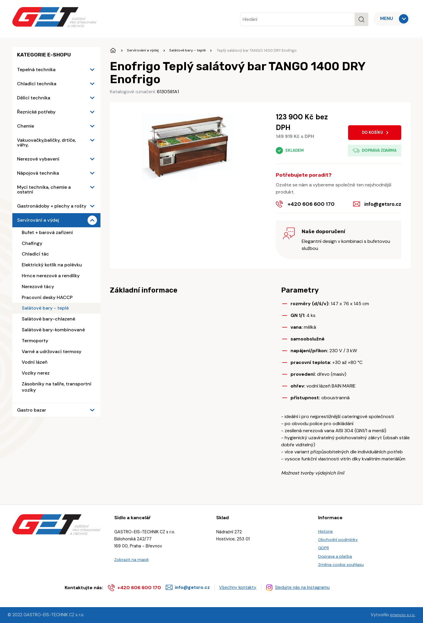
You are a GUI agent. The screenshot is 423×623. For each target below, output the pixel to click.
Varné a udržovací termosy (51, 351)
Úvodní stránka (113, 50)
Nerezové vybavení (38, 159)
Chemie (25, 126)
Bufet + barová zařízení (47, 232)
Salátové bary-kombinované (53, 330)
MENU (387, 19)
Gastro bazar (31, 410)
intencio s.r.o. (402, 615)
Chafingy (32, 243)
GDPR (323, 546)
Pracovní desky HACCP (47, 297)
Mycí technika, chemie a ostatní (44, 189)
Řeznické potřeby (36, 112)
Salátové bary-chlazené (48, 319)
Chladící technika (36, 84)
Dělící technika (33, 98)
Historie (325, 529)
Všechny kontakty (241, 587)
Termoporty (35, 341)
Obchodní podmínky (338, 537)
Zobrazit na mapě (131, 557)
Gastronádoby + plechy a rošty (51, 206)
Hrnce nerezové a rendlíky (51, 276)
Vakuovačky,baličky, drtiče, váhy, (46, 142)
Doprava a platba (335, 555)
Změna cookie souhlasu (341, 564)
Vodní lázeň (34, 362)
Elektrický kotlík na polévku (52, 265)
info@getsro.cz (382, 204)
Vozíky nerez (36, 373)
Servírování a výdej (38, 220)
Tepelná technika (36, 69)
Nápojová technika (38, 173)
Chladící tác (35, 254)
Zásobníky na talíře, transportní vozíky (56, 387)
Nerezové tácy (38, 286)
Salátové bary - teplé (45, 308)
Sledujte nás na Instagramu (309, 587)
